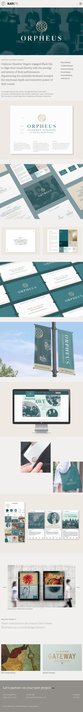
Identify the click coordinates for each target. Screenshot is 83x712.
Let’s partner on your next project (28, 687)
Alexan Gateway (49, 673)
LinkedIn (76, 697)
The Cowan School (8, 673)
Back (4, 587)
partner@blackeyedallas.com (36, 697)
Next (78, 587)
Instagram (76, 694)
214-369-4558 (30, 694)
